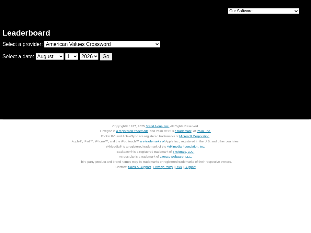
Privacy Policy (163, 167)
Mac (135, 11)
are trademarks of (152, 141)
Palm (168, 11)
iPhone (102, 11)
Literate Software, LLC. (176, 156)
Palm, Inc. (204, 131)
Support (202, 11)
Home (48, 11)
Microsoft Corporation (194, 136)
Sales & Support (139, 167)
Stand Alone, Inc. (157, 126)
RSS (179, 167)
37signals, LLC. (183, 151)
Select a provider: (23, 44)
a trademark (183, 131)
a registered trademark (132, 131)
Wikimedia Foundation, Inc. (186, 146)
